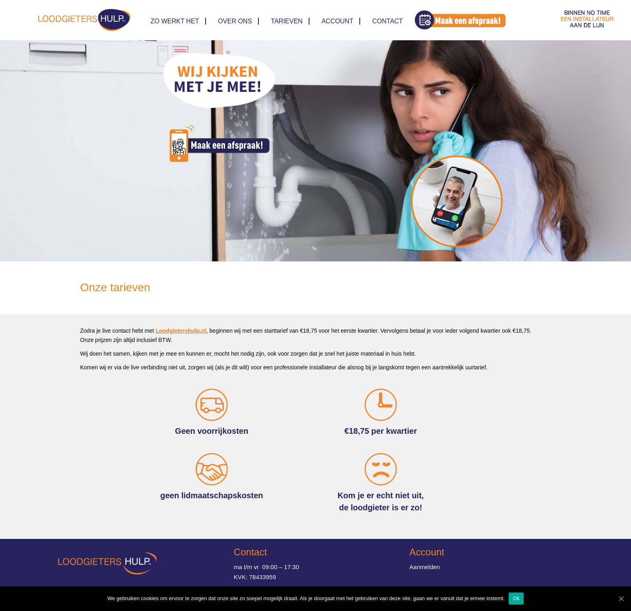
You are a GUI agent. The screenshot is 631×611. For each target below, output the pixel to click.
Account (337, 21)
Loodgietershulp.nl (181, 330)
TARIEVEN (287, 21)
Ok (516, 598)
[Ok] (621, 598)
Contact (387, 21)
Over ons (235, 21)
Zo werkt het (175, 21)
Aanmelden (424, 566)
